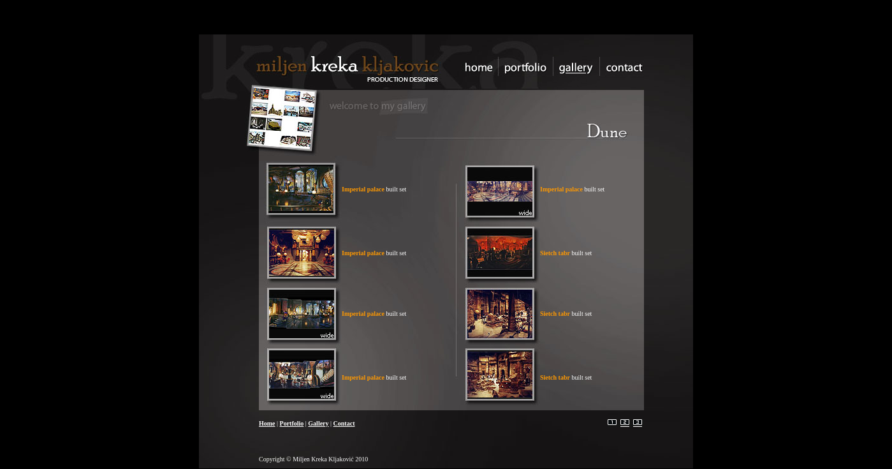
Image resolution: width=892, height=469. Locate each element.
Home (267, 423)
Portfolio (292, 423)
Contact (344, 423)
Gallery (318, 423)
